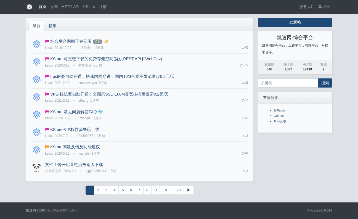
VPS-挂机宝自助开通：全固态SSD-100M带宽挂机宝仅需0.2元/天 (109, 94)
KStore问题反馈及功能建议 (75, 147)
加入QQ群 (280, 121)
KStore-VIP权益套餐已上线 (74, 129)
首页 (42, 6)
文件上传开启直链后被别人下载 (74, 164)
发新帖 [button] (295, 22)
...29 (177, 190)
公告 (98, 41)
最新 (36, 25)
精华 (52, 25)
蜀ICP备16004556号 (62, 210)
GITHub (278, 115)
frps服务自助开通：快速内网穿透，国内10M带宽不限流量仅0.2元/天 (112, 76)
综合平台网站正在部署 (71, 41)
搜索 (325, 83)
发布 (54, 6)
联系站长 (279, 110)
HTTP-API (70, 6)
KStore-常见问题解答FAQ (73, 112)
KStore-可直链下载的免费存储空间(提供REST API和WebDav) (106, 59)
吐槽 (103, 6)
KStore (89, 6)
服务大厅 (307, 6)
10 (165, 190)
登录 (324, 6)
